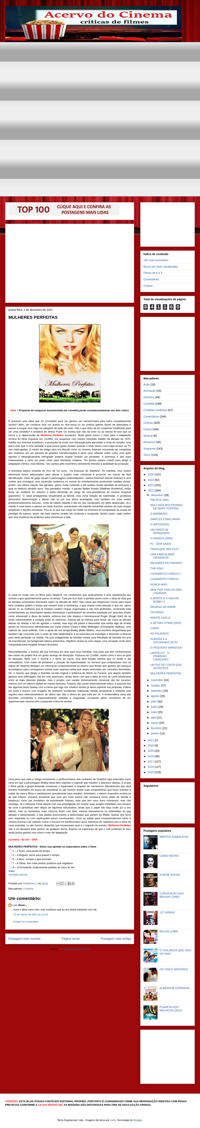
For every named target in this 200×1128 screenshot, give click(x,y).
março (155, 722)
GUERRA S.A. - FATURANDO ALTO (163, 640)
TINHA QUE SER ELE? (164, 549)
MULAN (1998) (169, 931)
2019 (151, 750)
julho (154, 701)
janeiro (155, 733)
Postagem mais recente (24, 938)
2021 (151, 740)
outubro (156, 685)
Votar (11, 871)
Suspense (149, 448)
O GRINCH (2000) (161, 538)
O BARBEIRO (158, 513)
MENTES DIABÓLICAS (174, 836)
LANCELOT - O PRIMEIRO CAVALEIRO (159, 656)
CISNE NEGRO (169, 855)
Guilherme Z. (30, 883)
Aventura (148, 397)
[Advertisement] (36, 78)
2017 (151, 761)
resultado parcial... (18, 874)
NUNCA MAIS (158, 584)
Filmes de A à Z (152, 272)
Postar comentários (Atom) (74, 948)
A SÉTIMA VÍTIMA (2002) (165, 622)
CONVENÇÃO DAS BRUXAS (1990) (172, 895)
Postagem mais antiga (116, 938)
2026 (151, 474)
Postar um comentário (25, 921)
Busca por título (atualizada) (160, 266)
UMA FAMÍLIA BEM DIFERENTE (162, 556)
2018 (151, 756)
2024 (151, 479)
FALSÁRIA (156, 612)
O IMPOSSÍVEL (160, 524)
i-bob (113, 1120)
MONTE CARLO (160, 617)
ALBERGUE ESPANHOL (175, 988)
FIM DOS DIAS (159, 499)
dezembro (157, 495)
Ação (146, 384)
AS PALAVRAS (159, 633)
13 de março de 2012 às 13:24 (30, 914)
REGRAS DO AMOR (163, 606)
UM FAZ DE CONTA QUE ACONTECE (166, 666)
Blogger (137, 1120)
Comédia (28, 888)
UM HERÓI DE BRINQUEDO (160, 531)
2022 (151, 490)
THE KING (156, 568)
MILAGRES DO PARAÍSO (166, 562)
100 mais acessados (155, 260)
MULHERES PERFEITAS (165, 673)
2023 (151, 485)
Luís (15, 905)
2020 (151, 745)
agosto (155, 696)
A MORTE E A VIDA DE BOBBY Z (164, 600)
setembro (157, 690)
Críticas (148, 285)
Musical (148, 435)
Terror (147, 454)
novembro (157, 680)
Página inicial (71, 938)
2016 (151, 766)
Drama (147, 429)
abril (154, 717)
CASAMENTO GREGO (164, 579)
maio (154, 712)
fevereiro (156, 728)
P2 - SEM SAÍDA (160, 543)
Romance (149, 442)
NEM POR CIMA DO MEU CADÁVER (166, 591)
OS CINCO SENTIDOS (174, 969)
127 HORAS (167, 912)
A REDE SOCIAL (170, 874)
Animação (149, 390)
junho (154, 706)
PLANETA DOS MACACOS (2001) (171, 1008)
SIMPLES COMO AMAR (165, 519)
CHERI (154, 628)
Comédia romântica (155, 410)
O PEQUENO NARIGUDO (166, 647)
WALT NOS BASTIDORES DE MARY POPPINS (166, 507)
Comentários (151, 279)
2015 (151, 772)
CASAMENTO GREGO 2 (165, 573)
